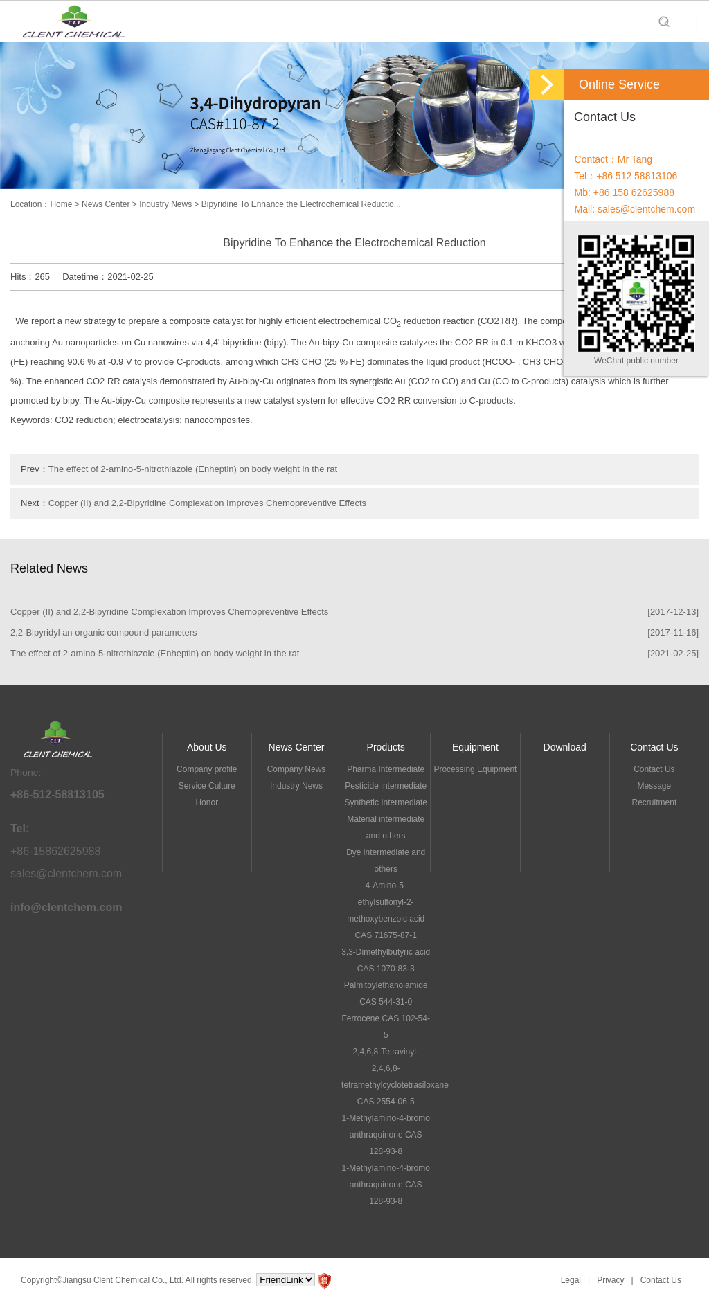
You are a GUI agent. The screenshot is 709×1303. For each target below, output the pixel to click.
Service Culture (207, 786)
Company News (296, 769)
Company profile (207, 769)
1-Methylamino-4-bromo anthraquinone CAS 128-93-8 (386, 1134)
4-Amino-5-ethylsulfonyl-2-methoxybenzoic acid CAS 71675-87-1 (385, 910)
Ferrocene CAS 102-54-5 (386, 1027)
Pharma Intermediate (385, 769)
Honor (206, 802)
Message (655, 786)
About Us (207, 747)
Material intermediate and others (385, 827)
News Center (105, 204)
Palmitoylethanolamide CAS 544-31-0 (386, 993)
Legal (571, 1280)
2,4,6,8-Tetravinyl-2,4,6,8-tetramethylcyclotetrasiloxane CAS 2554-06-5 (385, 1076)
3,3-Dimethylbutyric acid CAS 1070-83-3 (385, 960)
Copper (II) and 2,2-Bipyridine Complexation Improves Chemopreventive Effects (207, 503)
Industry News (165, 204)
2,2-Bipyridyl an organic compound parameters (103, 632)
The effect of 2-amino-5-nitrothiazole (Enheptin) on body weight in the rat (192, 469)
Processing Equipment (475, 769)
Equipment (475, 747)
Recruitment (654, 802)
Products (386, 747)
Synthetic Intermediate (386, 802)
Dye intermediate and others (385, 860)
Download (565, 747)
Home (61, 204)
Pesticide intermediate (386, 786)
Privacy (610, 1280)
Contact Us (654, 747)
